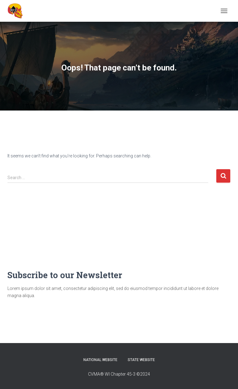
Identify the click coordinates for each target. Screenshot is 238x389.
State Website (141, 360)
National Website (100, 360)
